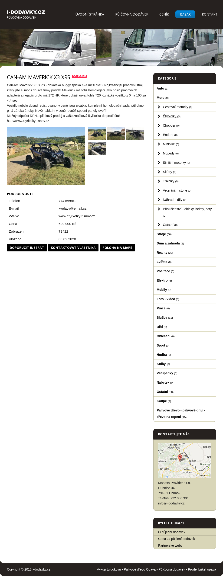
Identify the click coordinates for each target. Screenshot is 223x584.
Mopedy (171, 153)
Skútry (169, 172)
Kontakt (209, 14)
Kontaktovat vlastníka (73, 247)
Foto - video (168, 299)
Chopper (171, 125)
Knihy (163, 364)
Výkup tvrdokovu (109, 569)
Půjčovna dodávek (131, 14)
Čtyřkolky (171, 116)
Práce (163, 308)
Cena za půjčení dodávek (176, 539)
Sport (163, 345)
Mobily (164, 290)
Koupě (164, 401)
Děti (162, 327)
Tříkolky (170, 181)
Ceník (164, 14)
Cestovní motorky (177, 107)
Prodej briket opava (202, 569)
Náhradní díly (174, 200)
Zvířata (164, 262)
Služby (165, 317)
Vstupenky (167, 373)
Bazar (185, 14)
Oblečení (165, 336)
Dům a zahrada (170, 243)
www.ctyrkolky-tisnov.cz (77, 216)
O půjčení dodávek (171, 532)
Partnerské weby (170, 545)
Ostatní (170, 225)
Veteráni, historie (177, 190)
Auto (162, 88)
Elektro (164, 280)
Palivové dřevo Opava (140, 569)
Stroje (164, 234)
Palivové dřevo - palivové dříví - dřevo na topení (181, 413)
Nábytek (165, 382)
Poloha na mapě (117, 247)
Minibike (171, 144)
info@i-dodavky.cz (171, 503)
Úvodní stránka (89, 14)
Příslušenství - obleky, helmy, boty (187, 212)
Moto (163, 97)
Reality (165, 252)
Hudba (164, 354)
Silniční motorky (176, 162)
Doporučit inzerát (27, 247)
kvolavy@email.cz (72, 208)
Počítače (165, 271)
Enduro (170, 135)
